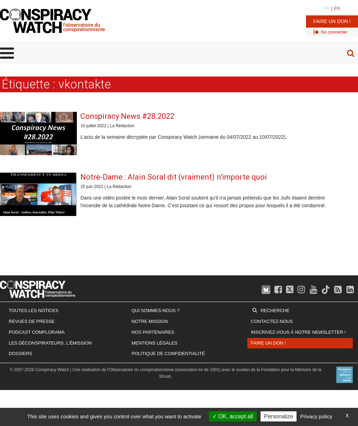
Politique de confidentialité (168, 353)
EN (337, 8)
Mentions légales (154, 343)
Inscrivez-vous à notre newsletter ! (298, 332)
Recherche (275, 310)
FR (326, 8)
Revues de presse (32, 321)
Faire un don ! (332, 21)
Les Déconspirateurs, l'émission (50, 343)
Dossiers (20, 353)
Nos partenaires (153, 332)
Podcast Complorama (37, 332)
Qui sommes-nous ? (156, 310)
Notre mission (150, 321)
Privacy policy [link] (316, 416)
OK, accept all (232, 416)
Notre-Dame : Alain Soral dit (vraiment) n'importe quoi (173, 177)
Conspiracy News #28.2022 (127, 116)
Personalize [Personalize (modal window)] (278, 416)
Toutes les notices (33, 310)
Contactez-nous (272, 321)
